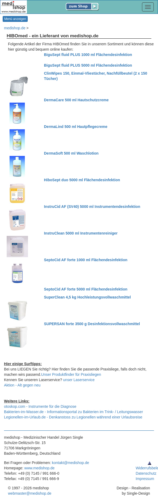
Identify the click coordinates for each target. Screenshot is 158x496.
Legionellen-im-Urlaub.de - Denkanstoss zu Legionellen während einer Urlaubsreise (73, 417)
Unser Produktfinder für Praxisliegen (71, 374)
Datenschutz (146, 473)
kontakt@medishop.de (70, 463)
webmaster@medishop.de (29, 493)
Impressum (145, 479)
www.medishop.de (39, 468)
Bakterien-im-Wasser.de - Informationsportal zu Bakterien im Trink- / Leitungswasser (73, 412)
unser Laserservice (79, 380)
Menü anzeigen (15, 19)
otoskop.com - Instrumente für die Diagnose (40, 406)
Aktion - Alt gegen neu (22, 385)
